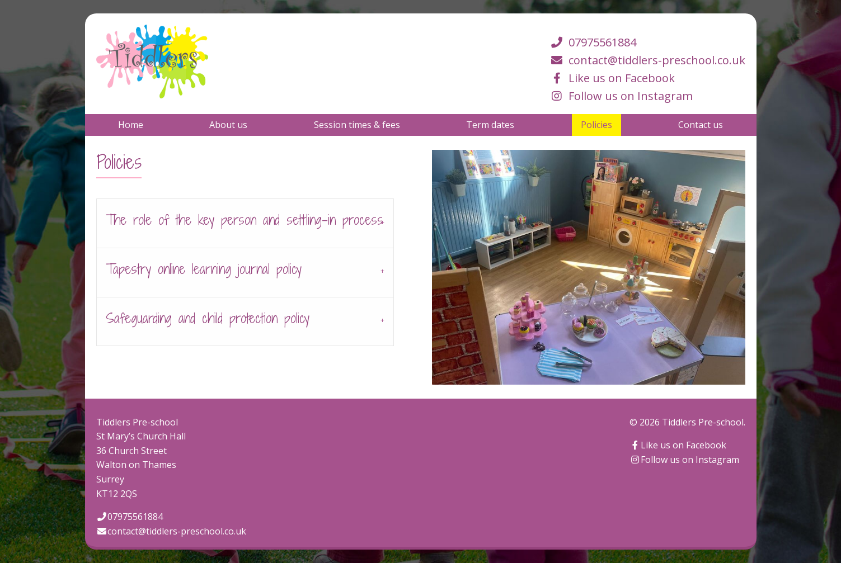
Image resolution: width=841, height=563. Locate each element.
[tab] (245, 223)
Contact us (700, 125)
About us (228, 125)
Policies (596, 125)
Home (130, 125)
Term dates (490, 125)
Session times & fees (357, 125)
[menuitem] (130, 124)
